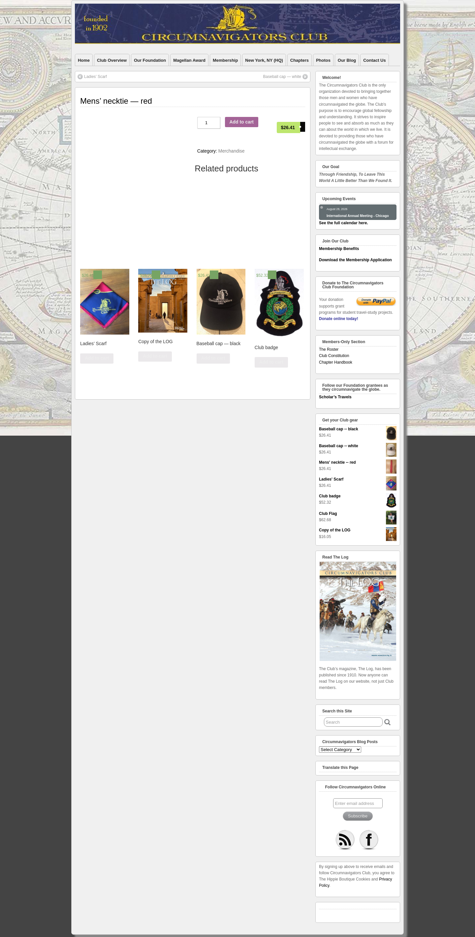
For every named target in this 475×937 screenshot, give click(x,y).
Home (84, 60)
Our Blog (347, 60)
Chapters (299, 60)
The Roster (328, 349)
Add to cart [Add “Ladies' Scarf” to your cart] (97, 358)
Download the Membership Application (355, 260)
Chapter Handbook (335, 362)
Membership (225, 60)
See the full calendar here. (343, 223)
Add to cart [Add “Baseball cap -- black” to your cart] (213, 358)
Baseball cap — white (282, 76)
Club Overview (112, 60)
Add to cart (242, 122)
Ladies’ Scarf (95, 76)
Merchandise (231, 151)
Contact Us (374, 60)
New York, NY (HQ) (264, 60)
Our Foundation (150, 60)
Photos (323, 60)
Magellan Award (189, 60)
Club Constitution (334, 355)
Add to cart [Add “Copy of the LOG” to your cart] (155, 356)
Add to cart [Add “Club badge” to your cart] (271, 362)
